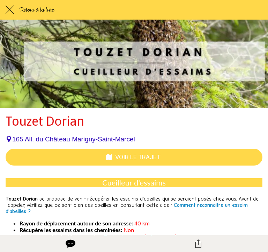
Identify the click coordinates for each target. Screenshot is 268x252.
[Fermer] (10, 10)
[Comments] (69, 243)
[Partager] (198, 243)
